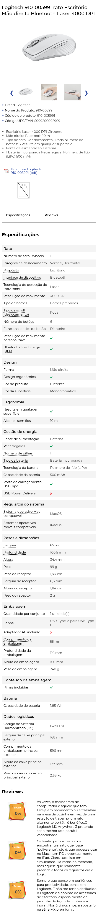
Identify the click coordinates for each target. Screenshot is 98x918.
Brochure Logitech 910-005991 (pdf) (26, 171)
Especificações (18, 215)
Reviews (51, 215)
